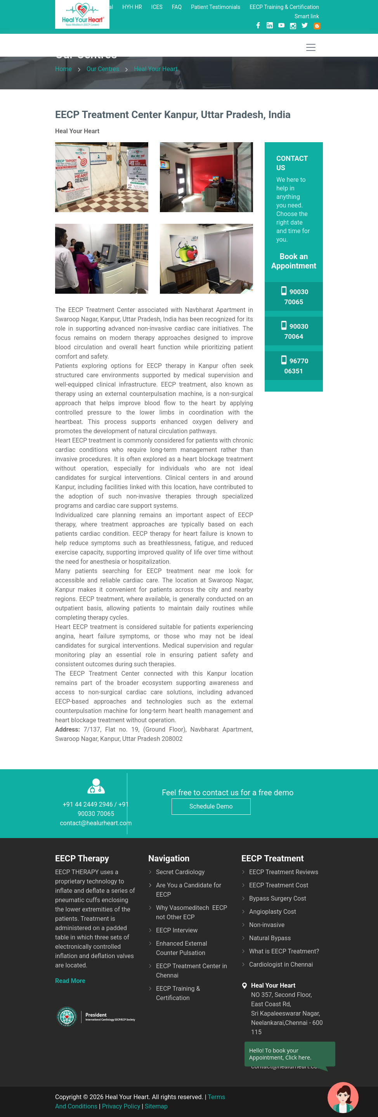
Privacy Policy (121, 1106)
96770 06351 (294, 365)
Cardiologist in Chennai (281, 964)
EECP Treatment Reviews (283, 872)
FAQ (177, 7)
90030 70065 (294, 296)
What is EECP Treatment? (284, 951)
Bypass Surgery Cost (277, 898)
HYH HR (132, 7)
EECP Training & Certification (284, 7)
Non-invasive (266, 925)
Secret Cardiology (180, 872)
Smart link (307, 16)
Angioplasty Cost (272, 911)
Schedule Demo (211, 806)
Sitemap (156, 1106)
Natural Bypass (270, 938)
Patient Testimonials (215, 7)
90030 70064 (294, 330)
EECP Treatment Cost (279, 885)
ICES (157, 7)
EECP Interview (177, 930)
